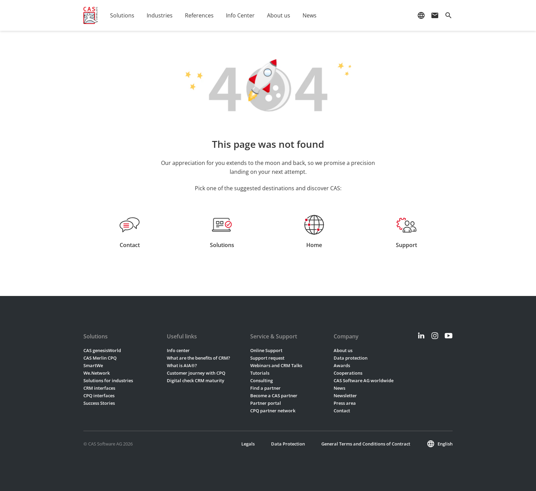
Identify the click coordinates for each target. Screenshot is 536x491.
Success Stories (99, 403)
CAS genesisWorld (102, 350)
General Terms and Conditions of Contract (365, 444)
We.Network (96, 373)
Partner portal (265, 403)
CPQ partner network (272, 411)
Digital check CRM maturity (195, 380)
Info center (178, 350)
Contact (342, 411)
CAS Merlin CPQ (100, 358)
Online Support (266, 350)
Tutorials (259, 373)
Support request (267, 358)
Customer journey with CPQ (196, 373)
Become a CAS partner (273, 395)
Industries (160, 15)
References (199, 15)
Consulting (261, 380)
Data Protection (288, 444)
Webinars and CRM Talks (276, 365)
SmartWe (93, 365)
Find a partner (265, 388)
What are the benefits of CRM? (198, 358)
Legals (248, 444)
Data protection (350, 358)
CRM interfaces (99, 388)
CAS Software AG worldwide (363, 380)
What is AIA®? (182, 365)
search (448, 15)
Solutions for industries (108, 380)
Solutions (122, 15)
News (310, 15)
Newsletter (345, 395)
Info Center (240, 15)
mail (435, 15)
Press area (345, 403)
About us (278, 15)
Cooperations (348, 373)
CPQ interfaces (99, 395)
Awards (342, 365)
